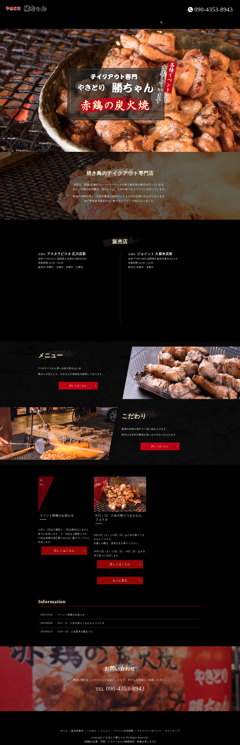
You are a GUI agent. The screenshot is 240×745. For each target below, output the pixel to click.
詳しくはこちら (78, 385)
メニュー (130, 22)
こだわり (110, 22)
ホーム (70, 22)
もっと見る (120, 580)
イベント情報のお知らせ (71, 615)
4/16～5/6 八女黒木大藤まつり (75, 632)
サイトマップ (172, 731)
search (176, 23)
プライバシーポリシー (149, 731)
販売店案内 (89, 22)
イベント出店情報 (154, 22)
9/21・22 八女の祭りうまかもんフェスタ (81, 623)
